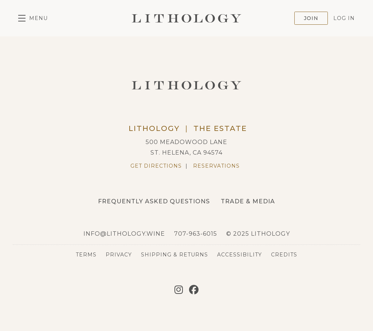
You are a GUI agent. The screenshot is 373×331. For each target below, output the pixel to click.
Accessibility (239, 254)
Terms (86, 254)
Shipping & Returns (174, 254)
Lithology (186, 18)
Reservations (216, 166)
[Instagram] (178, 290)
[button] (33, 18)
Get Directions (156, 166)
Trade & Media (248, 201)
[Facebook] (194, 290)
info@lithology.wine (124, 233)
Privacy (119, 254)
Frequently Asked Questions (154, 201)
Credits (284, 254)
